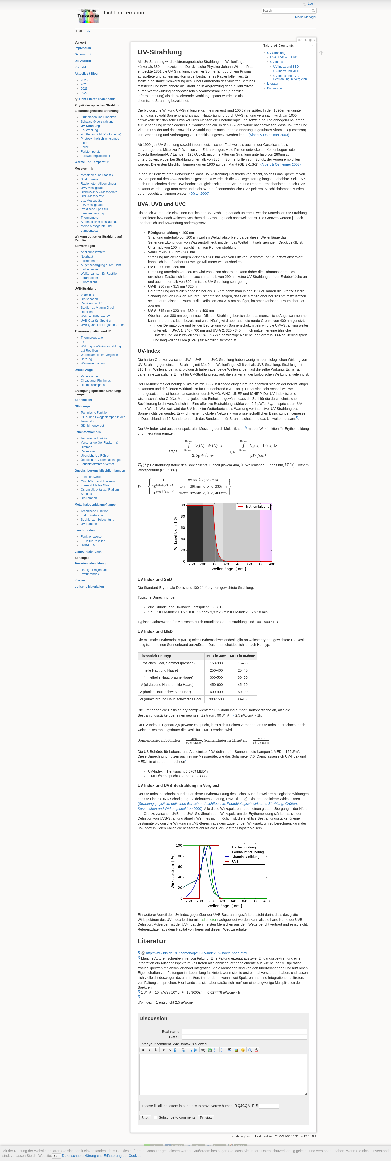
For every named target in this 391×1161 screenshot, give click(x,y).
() (268, 135)
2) (245, 427)
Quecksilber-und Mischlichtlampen (100, 470)
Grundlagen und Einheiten (98, 117)
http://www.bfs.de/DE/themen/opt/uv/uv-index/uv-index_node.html (196, 953)
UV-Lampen (89, 498)
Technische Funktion (95, 412)
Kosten (80, 580)
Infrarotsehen (90, 278)
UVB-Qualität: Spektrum (97, 320)
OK (56, 1156)
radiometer (208, 920)
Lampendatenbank (88, 551)
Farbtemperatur (91, 151)
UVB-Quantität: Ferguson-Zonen (103, 325)
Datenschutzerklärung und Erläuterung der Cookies (101, 1156)
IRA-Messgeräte (92, 205)
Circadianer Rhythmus (96, 380)
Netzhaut (87, 256)
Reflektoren (89, 451)
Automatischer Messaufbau (99, 222)
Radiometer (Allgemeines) (98, 183)
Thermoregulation (93, 337)
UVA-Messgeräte (92, 188)
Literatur (272, 83)
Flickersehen (89, 261)
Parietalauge (89, 376)
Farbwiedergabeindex (95, 156)
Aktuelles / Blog (86, 73)
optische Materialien (89, 586)
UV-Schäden (89, 299)
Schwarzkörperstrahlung (97, 121)
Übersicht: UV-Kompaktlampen (102, 460)
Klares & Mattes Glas (95, 485)
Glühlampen (83, 406)
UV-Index (276, 62)
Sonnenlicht (83, 400)
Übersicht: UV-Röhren (95, 455)
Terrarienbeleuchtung (90, 563)
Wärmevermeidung (93, 363)
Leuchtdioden (85, 530)
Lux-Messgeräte (92, 200)
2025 (84, 80)
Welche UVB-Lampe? (95, 316)
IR (82, 342)
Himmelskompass (93, 385)
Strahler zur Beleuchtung (97, 519)
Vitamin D (87, 295)
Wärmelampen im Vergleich (99, 355)
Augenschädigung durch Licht (101, 265)
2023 (84, 88)
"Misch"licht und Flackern (98, 481)
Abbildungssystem (93, 252)
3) (233, 714)
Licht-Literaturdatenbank (97, 99)
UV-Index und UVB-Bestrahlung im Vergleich (290, 77)
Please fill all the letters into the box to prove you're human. (188, 1106)
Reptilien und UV (92, 303)
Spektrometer (90, 179)
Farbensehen (90, 269)
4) (186, 760)
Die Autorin (83, 61)
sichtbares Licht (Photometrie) (101, 134)
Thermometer (90, 217)
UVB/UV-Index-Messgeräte (99, 192)
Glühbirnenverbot (92, 425)
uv (88, 31)
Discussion (274, 88)
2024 (84, 84)
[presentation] (223, 448)
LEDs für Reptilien (93, 541)
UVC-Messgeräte (92, 196)
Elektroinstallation (93, 515)
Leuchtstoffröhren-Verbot (97, 464)
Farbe (85, 147)
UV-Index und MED (286, 71)
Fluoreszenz (89, 282)
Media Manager (305, 17)
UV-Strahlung (90, 126)
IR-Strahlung (89, 130)
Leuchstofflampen (88, 432)
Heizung (86, 359)
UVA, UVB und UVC (283, 57)
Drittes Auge (84, 370)
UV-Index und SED (286, 66)
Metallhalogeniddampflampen (96, 504)
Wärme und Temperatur (92, 162)
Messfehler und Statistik (97, 175)
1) (297, 417)
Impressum (83, 48)
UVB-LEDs (88, 545)
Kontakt (80, 67)
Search (314, 10)
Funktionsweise (91, 477)
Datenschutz (84, 54)
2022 (84, 93)
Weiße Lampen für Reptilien (100, 273)
